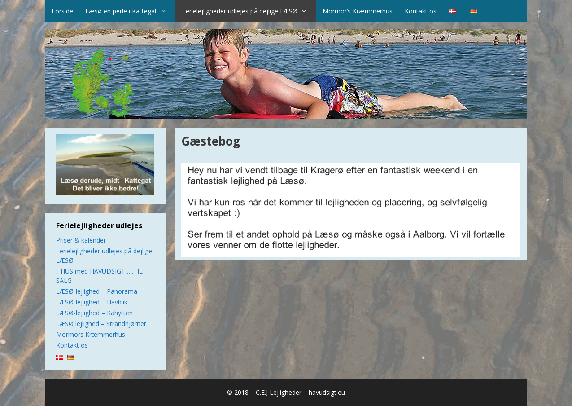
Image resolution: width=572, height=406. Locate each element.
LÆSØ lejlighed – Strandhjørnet (101, 323)
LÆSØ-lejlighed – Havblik (91, 302)
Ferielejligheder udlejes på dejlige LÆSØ (249, 11)
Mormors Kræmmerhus (90, 334)
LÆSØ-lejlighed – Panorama (96, 291)
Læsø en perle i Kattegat (130, 11)
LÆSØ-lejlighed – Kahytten (94, 313)
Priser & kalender (81, 240)
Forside (62, 11)
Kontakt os (421, 11)
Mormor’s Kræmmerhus (358, 11)
